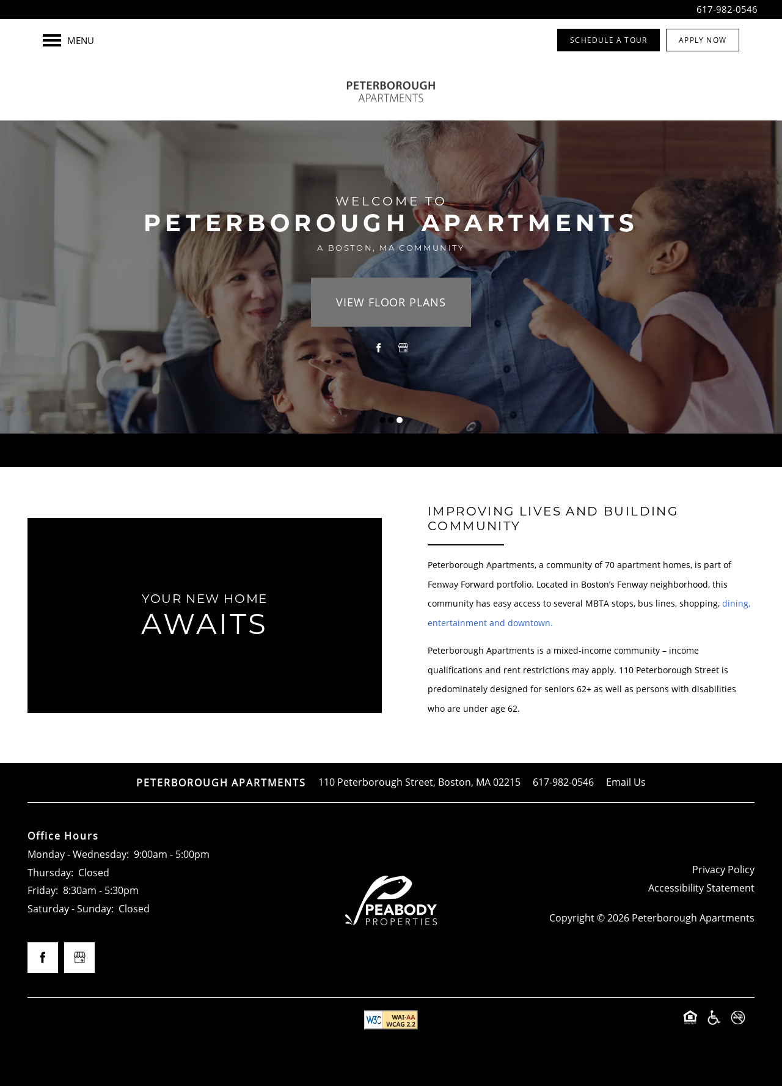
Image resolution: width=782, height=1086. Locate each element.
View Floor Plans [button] (390, 302)
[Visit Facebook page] (379, 348)
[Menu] (68, 40)
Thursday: (50, 872)
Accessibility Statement (701, 888)
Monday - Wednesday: (78, 854)
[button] (608, 40)
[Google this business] (403, 348)
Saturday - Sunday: (70, 908)
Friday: (42, 890)
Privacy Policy (723, 869)
